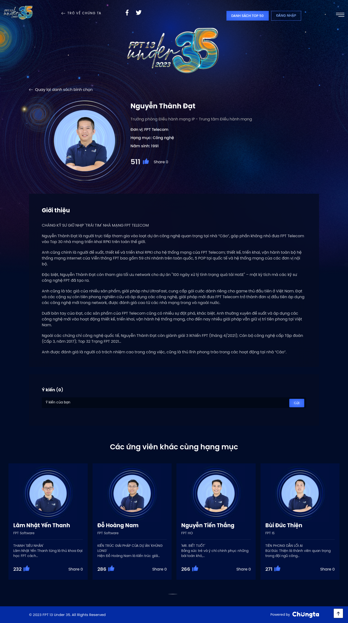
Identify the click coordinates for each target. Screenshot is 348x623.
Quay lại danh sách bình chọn (64, 89)
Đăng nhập (286, 15)
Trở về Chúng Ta (84, 13)
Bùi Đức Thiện (283, 525)
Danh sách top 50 (247, 15)
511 (135, 161)
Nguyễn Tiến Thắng (207, 525)
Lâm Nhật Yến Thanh (41, 525)
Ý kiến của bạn (174, 402)
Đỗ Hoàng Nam (117, 525)
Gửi (297, 403)
